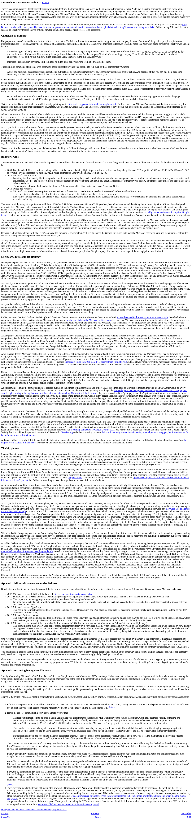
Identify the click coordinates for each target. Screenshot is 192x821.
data (80, 477)
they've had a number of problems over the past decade (27, 551)
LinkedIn (5, 817)
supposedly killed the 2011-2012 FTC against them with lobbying (96, 362)
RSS (189, 817)
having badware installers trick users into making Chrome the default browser (60, 393)
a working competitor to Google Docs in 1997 (92, 429)
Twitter (98, 817)
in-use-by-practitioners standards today (73, 594)
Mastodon (186, 813)
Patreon (45, 2)
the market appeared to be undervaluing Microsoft (93, 104)
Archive (4, 813)
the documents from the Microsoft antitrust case (88, 320)
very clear (73, 477)
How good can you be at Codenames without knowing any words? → (33, 809)
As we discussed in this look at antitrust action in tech (142, 317)
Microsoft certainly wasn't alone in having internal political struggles (134, 432)
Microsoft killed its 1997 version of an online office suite (65, 804)
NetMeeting (67, 432)
